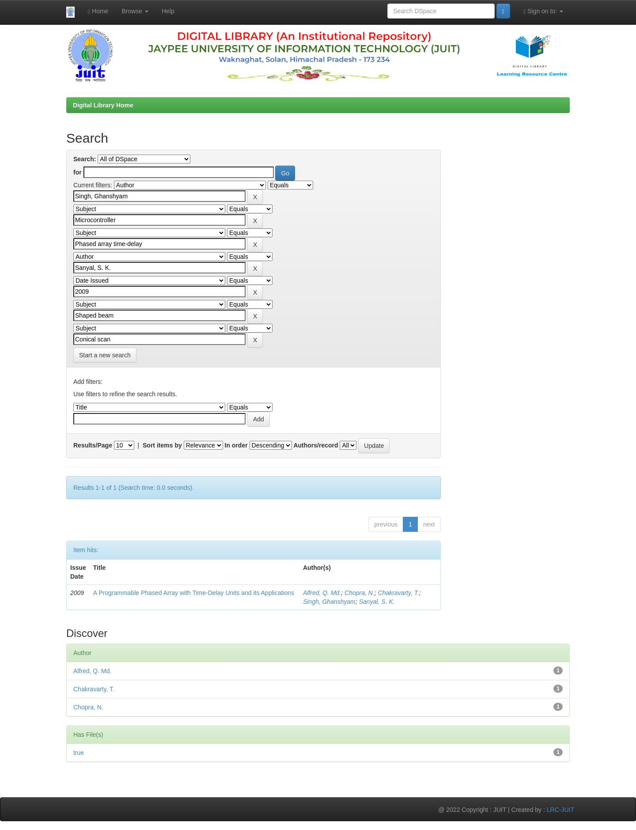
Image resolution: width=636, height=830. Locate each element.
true (78, 752)
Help (168, 11)
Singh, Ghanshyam (329, 601)
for (77, 172)
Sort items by (162, 445)
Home (98, 11)
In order (236, 445)
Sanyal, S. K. (377, 601)
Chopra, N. (359, 592)
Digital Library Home (103, 105)
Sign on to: (543, 11)
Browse (134, 11)
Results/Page (92, 445)
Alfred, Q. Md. (322, 592)
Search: (84, 159)
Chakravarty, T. (398, 592)
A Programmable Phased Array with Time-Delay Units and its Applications (193, 592)
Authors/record (315, 445)
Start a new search (105, 355)
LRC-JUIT (560, 809)
